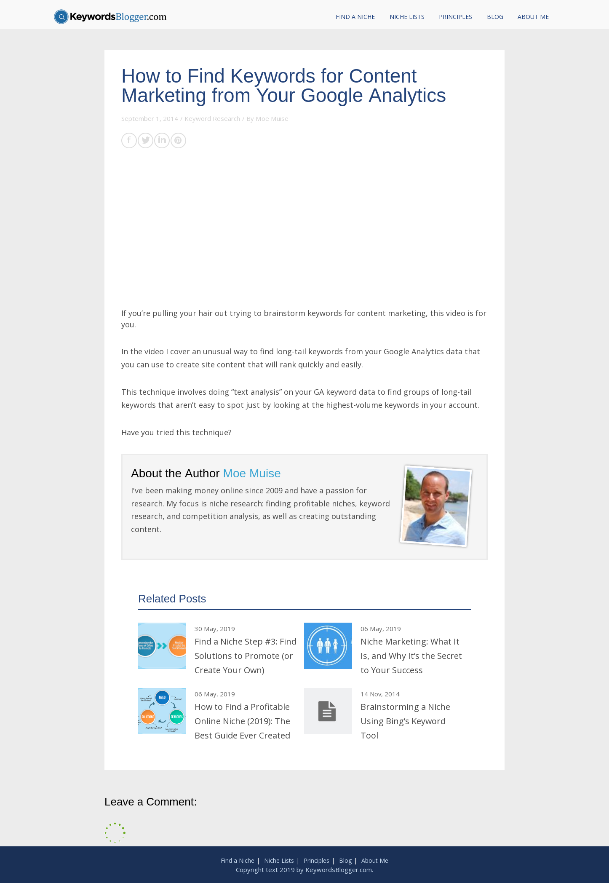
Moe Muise (272, 118)
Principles (455, 17)
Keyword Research (212, 118)
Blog (495, 17)
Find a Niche (355, 17)
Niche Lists (407, 17)
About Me (533, 17)
